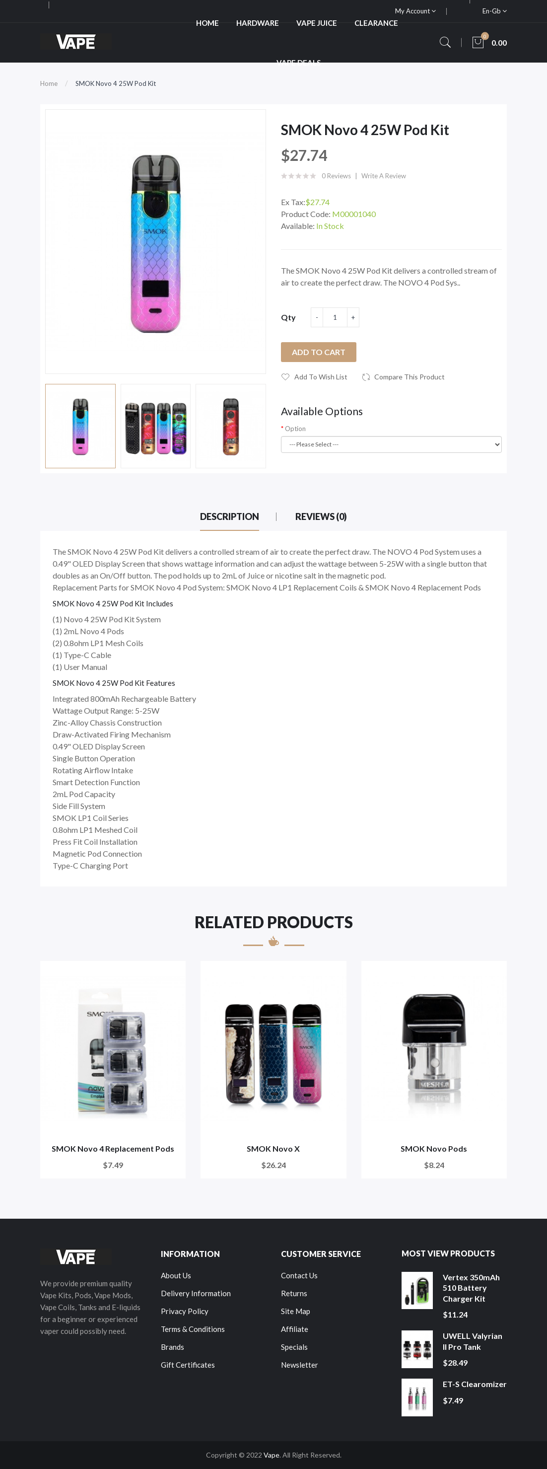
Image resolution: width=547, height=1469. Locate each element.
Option (295, 429)
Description (229, 516)
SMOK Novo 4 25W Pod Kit (115, 83)
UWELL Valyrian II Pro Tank (472, 1341)
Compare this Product (409, 376)
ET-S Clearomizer (475, 1384)
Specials (294, 1346)
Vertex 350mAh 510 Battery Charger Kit (471, 1287)
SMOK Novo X (273, 1148)
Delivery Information (196, 1293)
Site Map (295, 1311)
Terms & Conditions (193, 1328)
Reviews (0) (321, 516)
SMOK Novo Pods (434, 1148)
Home (49, 83)
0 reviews (336, 176)
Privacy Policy (184, 1311)
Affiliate (294, 1328)
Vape (271, 1455)
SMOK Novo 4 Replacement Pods (113, 1148)
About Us (176, 1275)
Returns (294, 1293)
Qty (288, 317)
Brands (172, 1346)
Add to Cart (318, 352)
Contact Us (299, 1275)
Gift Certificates (188, 1364)
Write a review (383, 176)
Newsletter (299, 1364)
